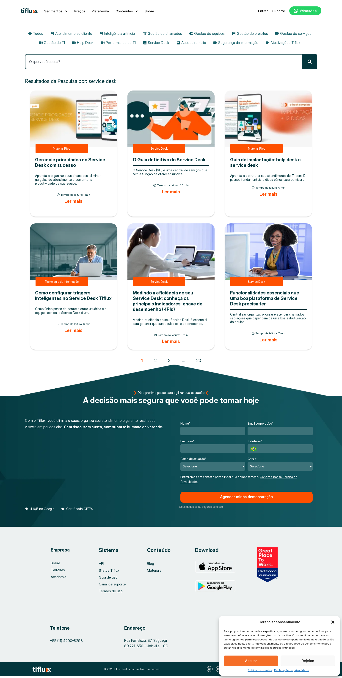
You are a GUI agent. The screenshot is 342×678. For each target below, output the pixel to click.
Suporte (278, 11)
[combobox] (163, 63)
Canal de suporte (112, 586)
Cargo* (253, 460)
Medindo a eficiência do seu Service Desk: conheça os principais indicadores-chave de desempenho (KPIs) (167, 303)
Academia (58, 579)
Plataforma (100, 11)
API (101, 565)
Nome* (185, 425)
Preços (79, 11)
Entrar (263, 11)
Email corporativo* (260, 425)
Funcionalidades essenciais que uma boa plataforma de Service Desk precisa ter (264, 300)
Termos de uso (111, 593)
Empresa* (187, 443)
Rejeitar (308, 661)
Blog (150, 565)
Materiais (154, 572)
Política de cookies (260, 670)
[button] (333, 622)
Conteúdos (127, 11)
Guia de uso (108, 579)
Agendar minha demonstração (246, 499)
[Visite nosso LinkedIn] (210, 671)
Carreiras (58, 572)
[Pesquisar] (309, 63)
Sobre (149, 11)
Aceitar (251, 661)
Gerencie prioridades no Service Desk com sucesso (70, 164)
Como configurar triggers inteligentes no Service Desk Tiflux (73, 297)
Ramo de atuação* (193, 460)
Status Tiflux (109, 572)
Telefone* (255, 443)
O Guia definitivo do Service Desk (169, 162)
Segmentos (56, 11)
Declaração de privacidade (291, 670)
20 (198, 362)
